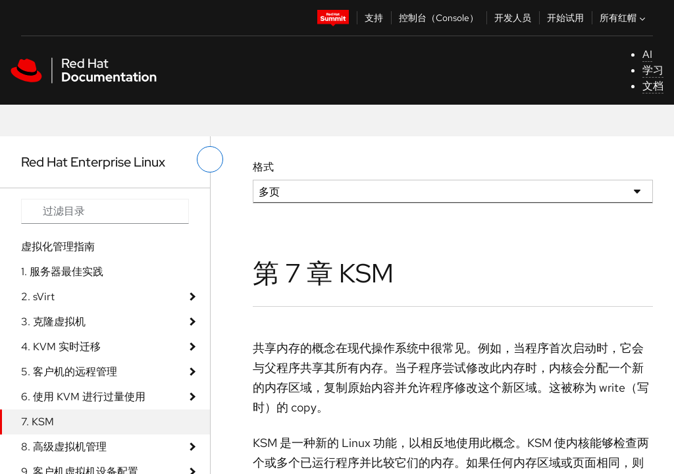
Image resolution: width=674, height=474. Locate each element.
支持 (374, 18)
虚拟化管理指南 (58, 246)
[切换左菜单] (210, 159)
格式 (263, 167)
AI (647, 54)
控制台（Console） (439, 18)
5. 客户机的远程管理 (69, 372)
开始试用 (565, 18)
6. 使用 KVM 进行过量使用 (83, 397)
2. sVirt (38, 296)
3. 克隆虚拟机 (53, 322)
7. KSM (37, 422)
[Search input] (105, 211)
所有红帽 (624, 18)
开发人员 (512, 18)
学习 (652, 70)
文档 (652, 86)
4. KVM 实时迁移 (61, 347)
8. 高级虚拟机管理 (64, 447)
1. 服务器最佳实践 (62, 271)
